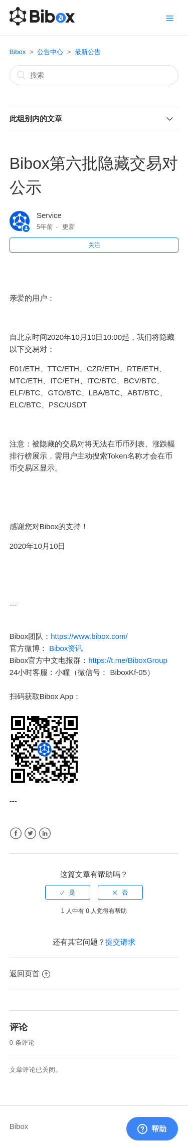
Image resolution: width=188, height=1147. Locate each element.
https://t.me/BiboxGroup (127, 660)
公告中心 (50, 52)
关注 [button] (94, 245)
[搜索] (94, 75)
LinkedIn (45, 833)
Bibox (18, 52)
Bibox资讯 (66, 648)
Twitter (30, 833)
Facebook (16, 833)
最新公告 (88, 52)
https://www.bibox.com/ (89, 636)
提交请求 (120, 942)
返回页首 (30, 973)
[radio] (67, 892)
